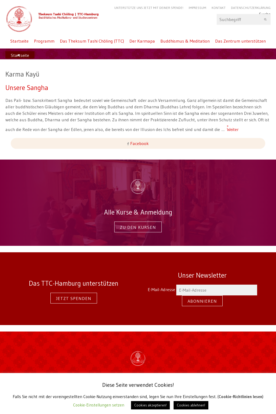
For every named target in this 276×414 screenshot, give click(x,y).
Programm (44, 41)
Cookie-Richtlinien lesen (240, 396)
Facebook (139, 143)
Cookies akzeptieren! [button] (150, 405)
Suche (244, 19)
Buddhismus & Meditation (185, 41)
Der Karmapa (142, 41)
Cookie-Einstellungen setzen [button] (98, 405)
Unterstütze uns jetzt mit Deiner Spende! (148, 8)
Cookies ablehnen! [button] (191, 405)
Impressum (197, 8)
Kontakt (219, 8)
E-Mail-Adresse (202, 289)
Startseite (19, 41)
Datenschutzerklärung (251, 8)
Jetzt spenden (73, 298)
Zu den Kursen (138, 227)
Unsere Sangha (26, 87)
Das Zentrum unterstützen (240, 41)
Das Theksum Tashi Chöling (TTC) (92, 41)
